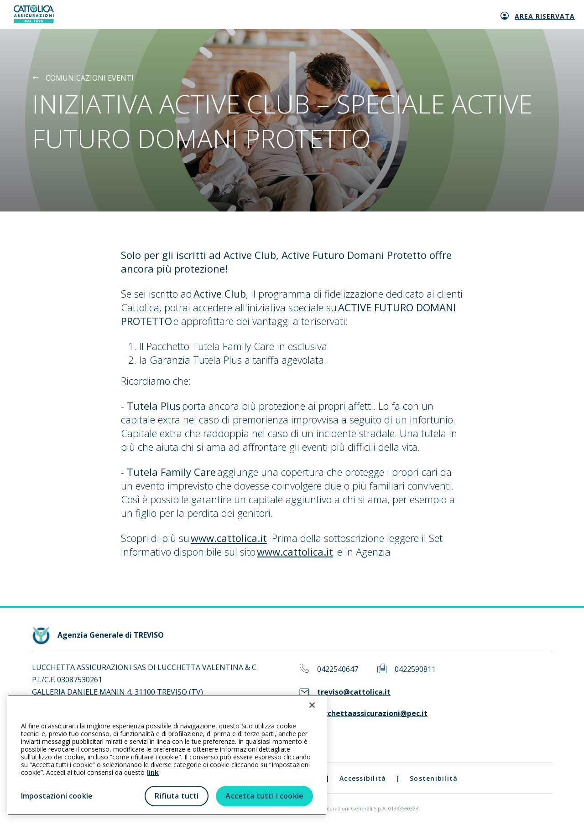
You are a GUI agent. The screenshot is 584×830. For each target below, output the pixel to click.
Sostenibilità (434, 778)
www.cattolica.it (229, 538)
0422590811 (415, 669)
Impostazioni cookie (57, 796)
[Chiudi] (312, 705)
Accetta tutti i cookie (264, 796)
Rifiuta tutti (176, 796)
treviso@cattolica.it (354, 692)
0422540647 (337, 669)
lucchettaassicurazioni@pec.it (372, 713)
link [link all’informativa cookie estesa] (153, 772)
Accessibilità (362, 778)
